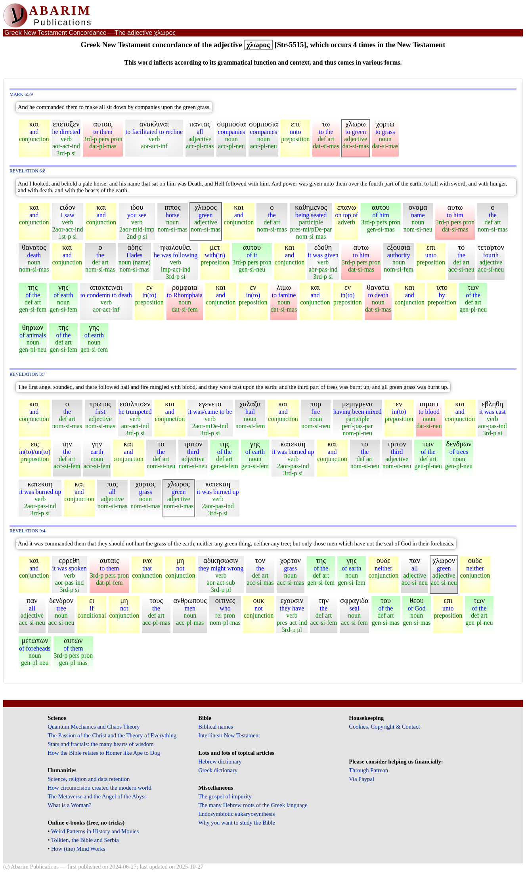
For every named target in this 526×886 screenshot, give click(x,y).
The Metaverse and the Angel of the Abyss (97, 796)
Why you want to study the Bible (236, 822)
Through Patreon (368, 770)
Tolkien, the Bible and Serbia (85, 840)
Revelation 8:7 (27, 374)
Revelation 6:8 (27, 171)
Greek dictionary (217, 770)
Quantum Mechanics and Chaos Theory (94, 726)
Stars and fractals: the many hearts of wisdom (100, 744)
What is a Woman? (69, 805)
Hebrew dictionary (219, 761)
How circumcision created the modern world (99, 788)
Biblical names (215, 726)
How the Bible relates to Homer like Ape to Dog (104, 753)
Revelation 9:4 (27, 531)
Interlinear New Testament (229, 735)
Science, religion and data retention (89, 779)
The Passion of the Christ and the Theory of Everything (112, 735)
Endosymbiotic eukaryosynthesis (236, 814)
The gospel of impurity (225, 796)
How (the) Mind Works (78, 849)
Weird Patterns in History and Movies (95, 831)
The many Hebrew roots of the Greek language (253, 805)
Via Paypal (361, 779)
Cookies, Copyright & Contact (384, 726)
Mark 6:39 (21, 94)
